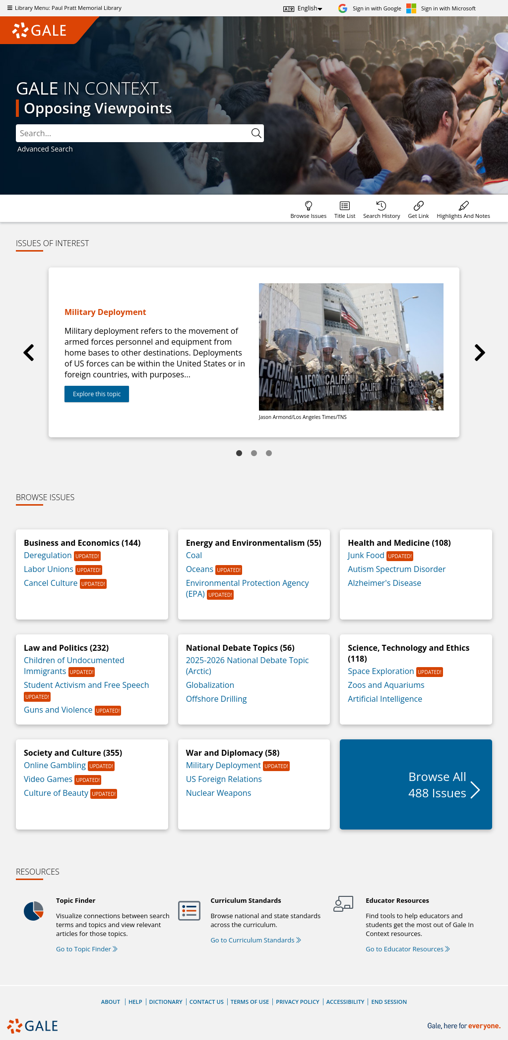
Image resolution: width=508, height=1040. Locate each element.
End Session (389, 1001)
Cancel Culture (52, 582)
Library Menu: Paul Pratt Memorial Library (63, 7)
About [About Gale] (110, 1001)
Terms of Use (250, 1001)
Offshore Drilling (216, 698)
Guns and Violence (59, 709)
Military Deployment (224, 765)
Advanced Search (45, 149)
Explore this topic (97, 394)
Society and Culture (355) (73, 752)
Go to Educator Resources (408, 948)
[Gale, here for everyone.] (465, 1026)
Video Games (49, 779)
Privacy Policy (297, 1001)
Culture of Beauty (57, 792)
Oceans (201, 569)
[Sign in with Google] (369, 8)
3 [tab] (269, 454)
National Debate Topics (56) (240, 647)
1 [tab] (239, 454)
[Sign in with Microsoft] (441, 8)
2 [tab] (254, 454)
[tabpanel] (254, 352)
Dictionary (166, 1001)
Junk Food (367, 555)
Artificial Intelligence (385, 698)
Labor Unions (49, 569)
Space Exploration (382, 671)
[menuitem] (308, 208)
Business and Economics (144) (82, 542)
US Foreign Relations (224, 779)
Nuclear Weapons (219, 792)
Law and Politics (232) (66, 647)
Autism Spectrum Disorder (396, 569)
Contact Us (207, 1001)
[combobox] (140, 133)
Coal (194, 555)
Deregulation (49, 555)
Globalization (210, 684)
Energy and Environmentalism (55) (253, 542)
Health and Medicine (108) (399, 542)
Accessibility (345, 1001)
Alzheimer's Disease (384, 582)
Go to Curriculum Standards (255, 940)
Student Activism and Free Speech (86, 684)
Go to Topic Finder (87, 948)
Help (135, 1001)
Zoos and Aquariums (386, 684)
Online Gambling (56, 765)
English (308, 8)
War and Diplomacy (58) (233, 752)
